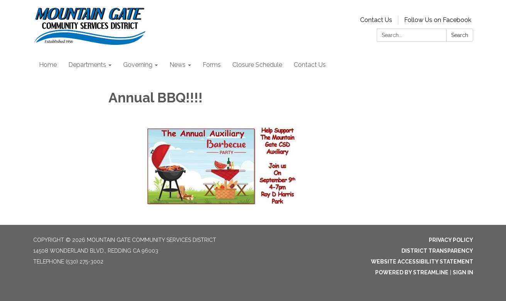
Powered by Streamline (411, 272)
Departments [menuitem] (87, 64)
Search (459, 35)
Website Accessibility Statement (422, 261)
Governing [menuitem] (137, 64)
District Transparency (437, 251)
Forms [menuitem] (212, 64)
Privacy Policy (451, 240)
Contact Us (376, 20)
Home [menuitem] (48, 64)
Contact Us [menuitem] (310, 64)
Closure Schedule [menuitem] (257, 64)
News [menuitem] (177, 64)
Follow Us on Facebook (437, 20)
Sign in (463, 272)
